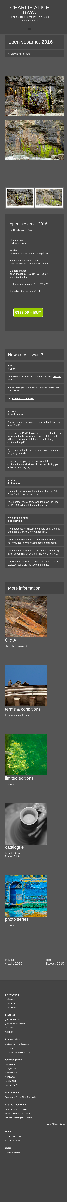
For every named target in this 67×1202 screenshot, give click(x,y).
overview (9, 775)
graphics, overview (13, 1011)
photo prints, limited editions (17, 1035)
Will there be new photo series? (18, 1109)
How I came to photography (16, 1100)
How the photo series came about (19, 1105)
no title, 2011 (10, 1072)
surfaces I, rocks (18, 234)
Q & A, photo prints (13, 1128)
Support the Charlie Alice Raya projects (21, 1088)
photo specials (11, 999)
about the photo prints (16, 637)
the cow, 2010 (11, 1076)
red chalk (9, 1023)
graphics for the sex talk (15, 1015)
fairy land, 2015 (11, 1064)
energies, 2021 (11, 1060)
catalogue (14, 838)
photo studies (10, 994)
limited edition (12, 844)
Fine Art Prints (12, 847)
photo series (16, 910)
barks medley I (11, 1056)
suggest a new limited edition (17, 1043)
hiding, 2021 (10, 1068)
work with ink (10, 1019)
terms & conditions (22, 700)
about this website (12, 1144)
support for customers (14, 1132)
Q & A (10, 631)
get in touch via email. (22, 389)
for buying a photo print (17, 706)
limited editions (19, 769)
